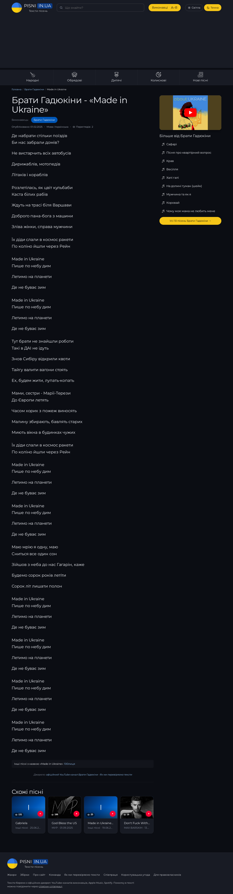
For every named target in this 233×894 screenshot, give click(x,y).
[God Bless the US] (64, 814)
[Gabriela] (28, 814)
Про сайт (39, 874)
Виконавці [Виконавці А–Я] (164, 7)
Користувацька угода (135, 874)
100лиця (69, 763)
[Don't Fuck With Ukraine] (137, 814)
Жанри (12, 874)
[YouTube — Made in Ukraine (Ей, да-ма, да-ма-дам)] (113, 814)
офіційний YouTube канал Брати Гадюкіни (72, 774)
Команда (55, 874)
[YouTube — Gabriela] (40, 814)
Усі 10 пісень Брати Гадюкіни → (190, 220)
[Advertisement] (116, 42)
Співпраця (111, 874)
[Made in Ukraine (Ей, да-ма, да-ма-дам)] (100, 814)
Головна (16, 89)
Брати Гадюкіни (34, 89)
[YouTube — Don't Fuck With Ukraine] (149, 814)
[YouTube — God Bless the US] (76, 814)
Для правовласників (167, 874)
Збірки (24, 874)
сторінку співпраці (50, 886)
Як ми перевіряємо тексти (116, 774)
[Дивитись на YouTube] (190, 112)
